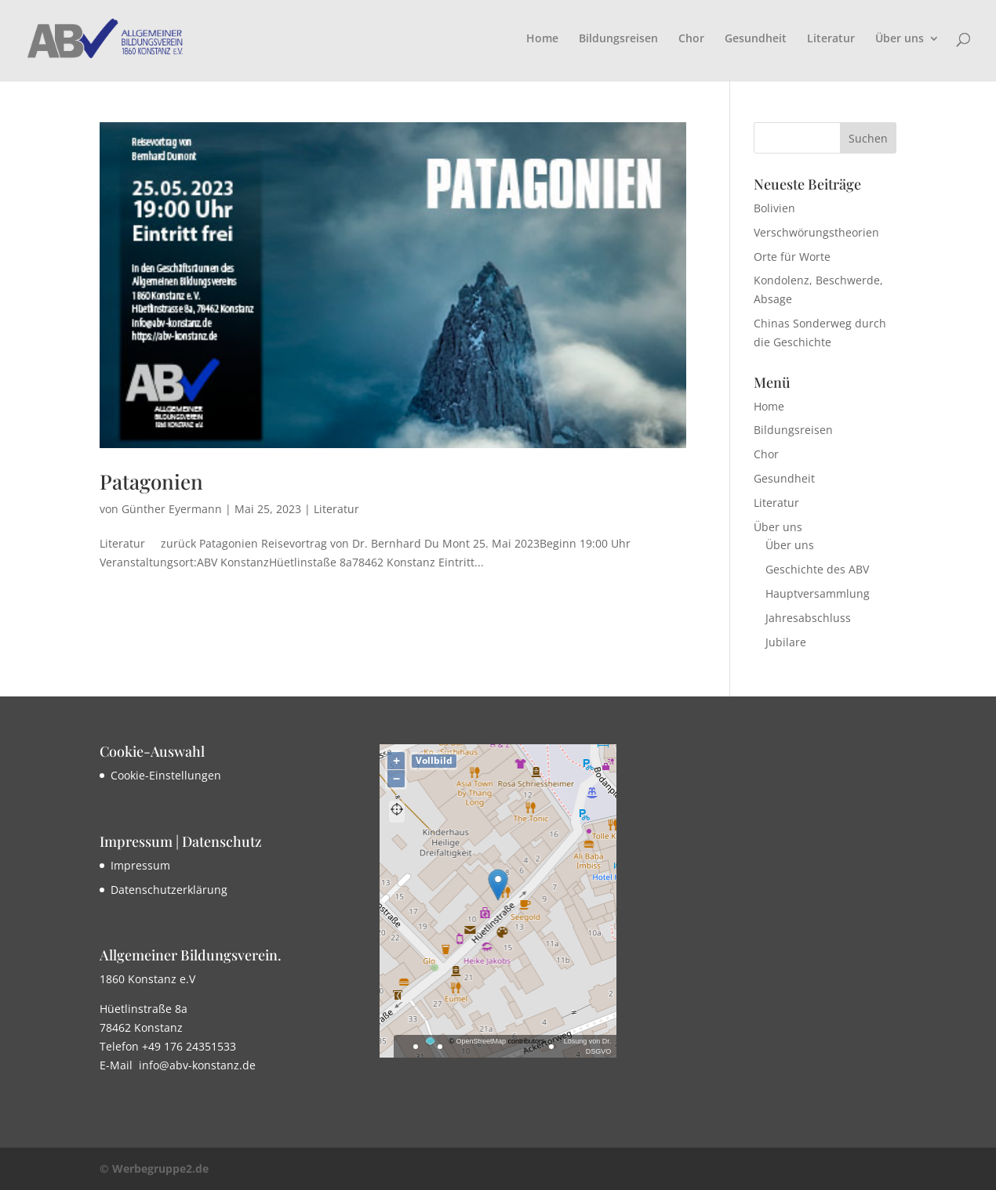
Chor (691, 39)
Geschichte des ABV (817, 569)
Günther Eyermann (172, 508)
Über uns (899, 39)
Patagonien (151, 481)
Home (542, 39)
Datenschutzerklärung (169, 889)
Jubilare (785, 642)
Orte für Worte (792, 256)
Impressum (140, 865)
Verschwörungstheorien (816, 232)
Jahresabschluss (808, 617)
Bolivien (774, 208)
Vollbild (434, 760)
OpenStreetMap (481, 1041)
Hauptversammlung (817, 593)
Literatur (831, 39)
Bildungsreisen (618, 39)
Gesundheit (756, 39)
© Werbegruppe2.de (154, 1168)
